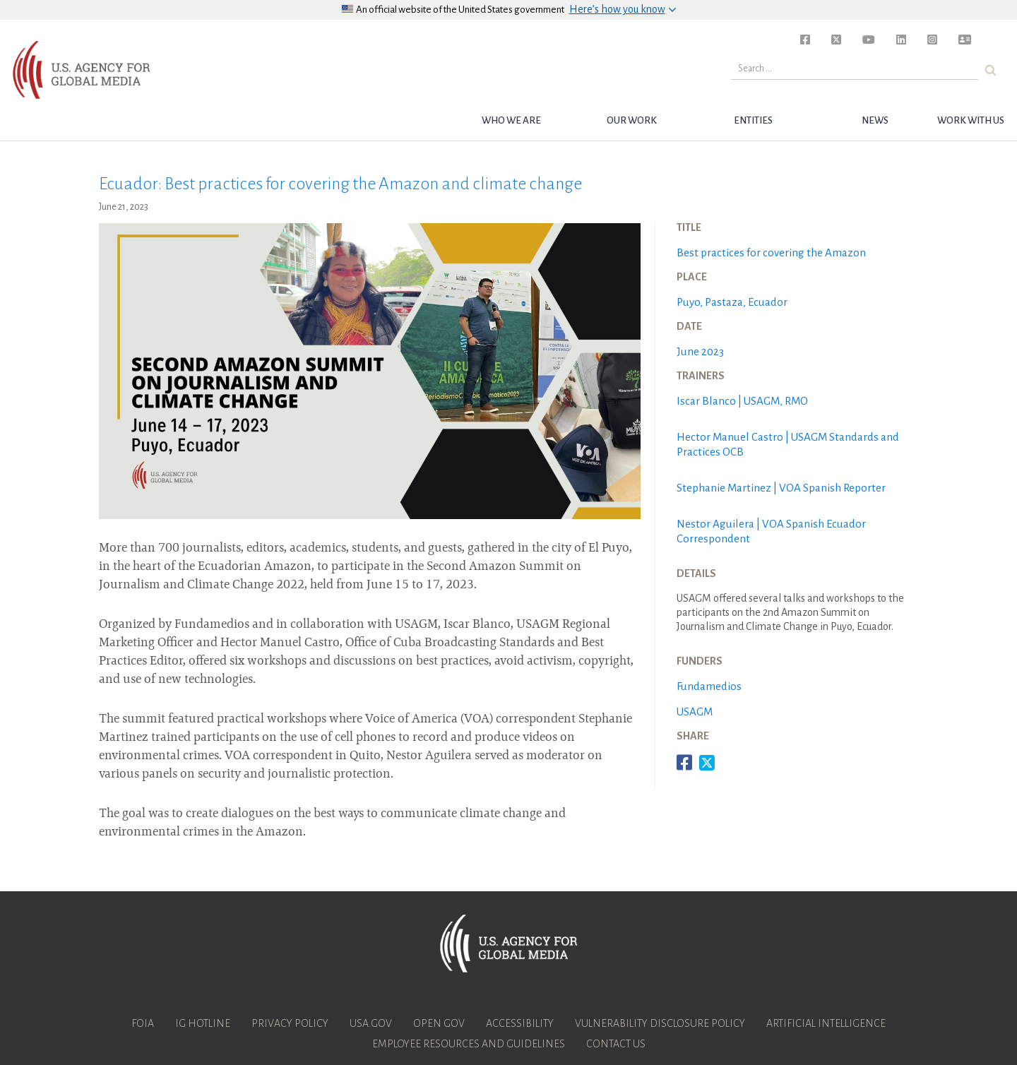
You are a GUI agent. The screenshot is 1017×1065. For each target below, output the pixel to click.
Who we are (511, 120)
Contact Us (616, 1043)
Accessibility (520, 1023)
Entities (753, 120)
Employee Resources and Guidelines (468, 1043)
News (875, 120)
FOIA (142, 1023)
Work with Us (970, 120)
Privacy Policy (289, 1023)
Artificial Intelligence (826, 1023)
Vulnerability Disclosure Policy (660, 1023)
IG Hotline (202, 1023)
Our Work (632, 120)
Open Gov (439, 1023)
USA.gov (371, 1023)
